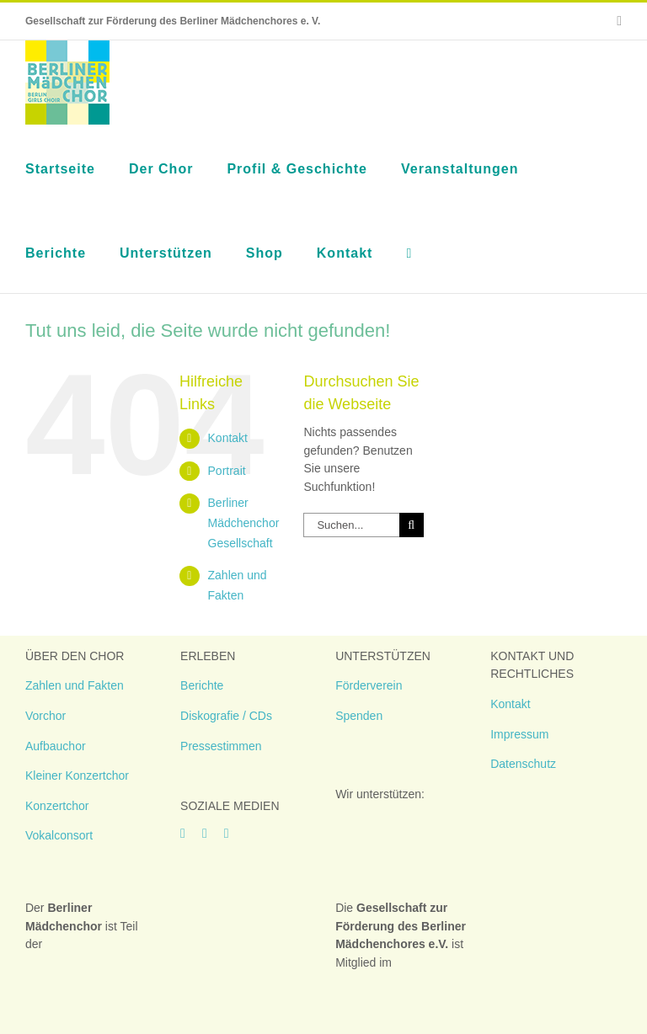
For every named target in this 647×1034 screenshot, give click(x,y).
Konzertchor (56, 806)
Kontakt (228, 438)
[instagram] (204, 833)
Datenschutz (523, 763)
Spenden (358, 715)
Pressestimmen (220, 746)
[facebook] (182, 833)
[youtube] (226, 833)
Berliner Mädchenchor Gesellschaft (244, 523)
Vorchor (45, 715)
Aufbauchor (55, 746)
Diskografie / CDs (226, 715)
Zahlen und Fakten (74, 685)
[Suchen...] (350, 525)
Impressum (519, 734)
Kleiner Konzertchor (77, 775)
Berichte (201, 685)
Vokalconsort (59, 835)
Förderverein (368, 685)
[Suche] (411, 525)
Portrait (227, 470)
